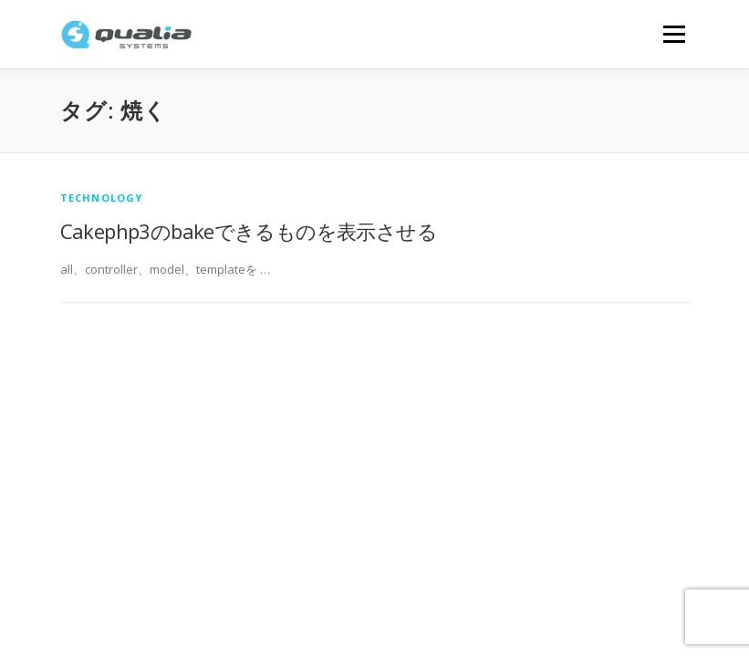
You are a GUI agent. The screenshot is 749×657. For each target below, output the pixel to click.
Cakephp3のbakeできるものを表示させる (249, 231)
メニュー (674, 34)
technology (101, 197)
